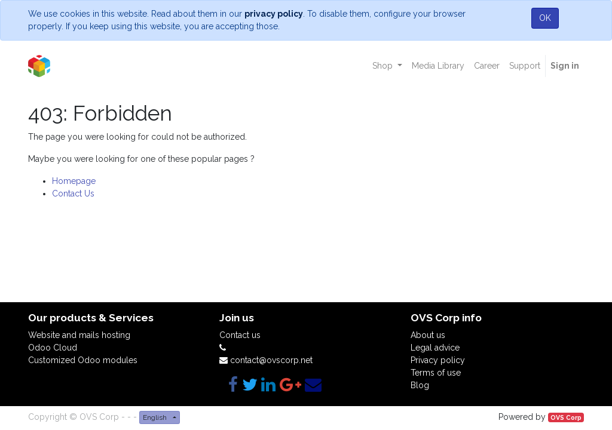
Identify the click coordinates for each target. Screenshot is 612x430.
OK (545, 18)
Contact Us (73, 193)
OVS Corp (566, 417)
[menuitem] (438, 66)
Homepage (74, 181)
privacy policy (273, 14)
